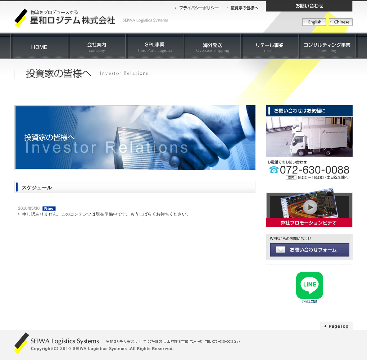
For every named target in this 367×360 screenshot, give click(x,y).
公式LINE (309, 302)
